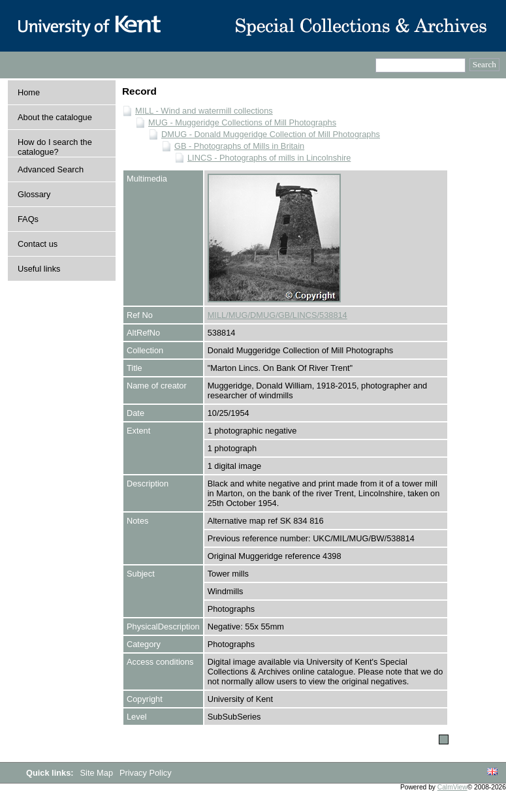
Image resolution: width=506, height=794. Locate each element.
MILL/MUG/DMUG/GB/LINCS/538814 (277, 315)
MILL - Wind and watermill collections (204, 111)
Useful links (39, 269)
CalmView (452, 787)
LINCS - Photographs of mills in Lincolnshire (269, 158)
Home (29, 92)
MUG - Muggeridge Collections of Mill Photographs (242, 122)
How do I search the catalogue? (55, 147)
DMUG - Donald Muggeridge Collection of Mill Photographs (270, 134)
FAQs (28, 219)
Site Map (98, 773)
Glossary (34, 194)
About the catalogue (55, 117)
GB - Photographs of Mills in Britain (239, 146)
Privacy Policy (145, 773)
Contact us (37, 244)
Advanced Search (51, 169)
